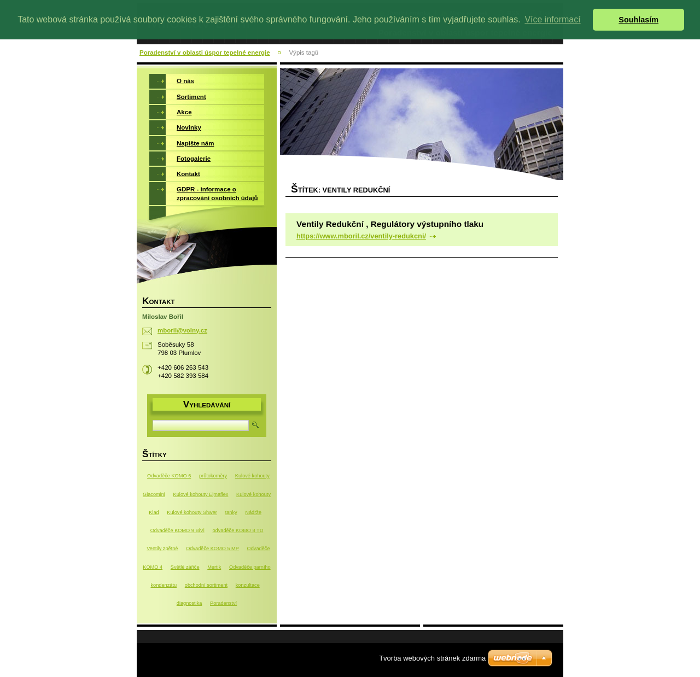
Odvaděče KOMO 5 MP (212, 548)
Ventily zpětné (162, 548)
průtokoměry (213, 475)
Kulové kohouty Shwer (192, 512)
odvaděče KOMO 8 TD (237, 530)
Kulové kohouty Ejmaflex (201, 494)
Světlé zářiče (185, 567)
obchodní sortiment (206, 585)
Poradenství (223, 603)
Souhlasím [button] (638, 19)
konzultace (248, 585)
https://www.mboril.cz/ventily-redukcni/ (361, 236)
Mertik (214, 567)
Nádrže (253, 512)
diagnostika (189, 603)
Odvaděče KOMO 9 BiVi (177, 530)
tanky (231, 512)
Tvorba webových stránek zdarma (432, 658)
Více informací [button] (552, 19)
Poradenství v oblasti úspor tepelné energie (204, 52)
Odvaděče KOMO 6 (169, 475)
